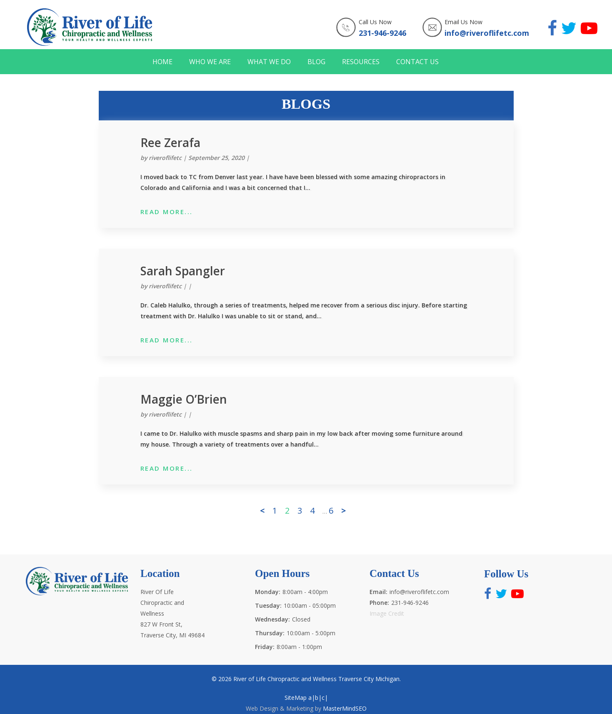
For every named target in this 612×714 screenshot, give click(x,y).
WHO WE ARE (210, 61)
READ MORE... (166, 211)
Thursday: (270, 633)
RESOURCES (361, 61)
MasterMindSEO (345, 708)
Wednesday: (272, 619)
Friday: (265, 647)
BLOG (316, 61)
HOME (162, 61)
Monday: (267, 592)
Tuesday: (268, 605)
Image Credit (387, 613)
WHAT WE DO (269, 61)
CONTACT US (417, 61)
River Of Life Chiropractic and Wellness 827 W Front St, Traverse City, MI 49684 (172, 613)
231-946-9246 (382, 33)
